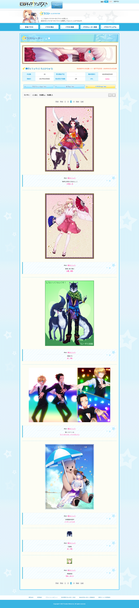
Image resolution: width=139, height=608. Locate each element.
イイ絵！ (35, 95)
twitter (107, 79)
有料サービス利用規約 (104, 597)
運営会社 (31, 597)
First (57, 101)
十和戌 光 (69, 184)
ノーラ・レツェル (70, 521)
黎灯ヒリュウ (71, 178)
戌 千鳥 (69, 358)
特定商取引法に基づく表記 (68, 597)
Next (77, 101)
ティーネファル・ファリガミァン (69, 434)
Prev (61, 101)
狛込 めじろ (70, 576)
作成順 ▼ (50, 95)
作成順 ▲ (42, 95)
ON (106, 1)
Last (82, 101)
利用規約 (39, 597)
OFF (110, 1)
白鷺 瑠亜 (69, 271)
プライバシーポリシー (52, 597)
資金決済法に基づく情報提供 (87, 597)
